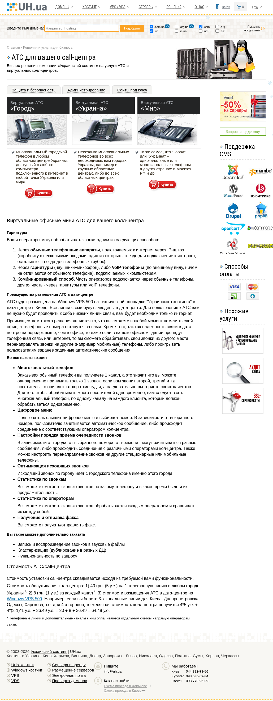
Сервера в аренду (69, 664)
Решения (174, 7)
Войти (226, 7)
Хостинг (90, 7)
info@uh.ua (113, 671)
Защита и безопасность (33, 90)
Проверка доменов (69, 680)
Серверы (146, 7)
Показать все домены (252, 28)
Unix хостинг (22, 664)
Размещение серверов (73, 670)
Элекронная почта (69, 675)
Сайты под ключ (132, 90)
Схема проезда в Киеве (123, 690)
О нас (199, 7)
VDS (15, 680)
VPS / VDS (117, 7)
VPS (15, 675)
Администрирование (86, 90)
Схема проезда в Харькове (125, 686)
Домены (62, 7)
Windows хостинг (26, 670)
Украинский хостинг (49, 651)
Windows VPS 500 (24, 599)
